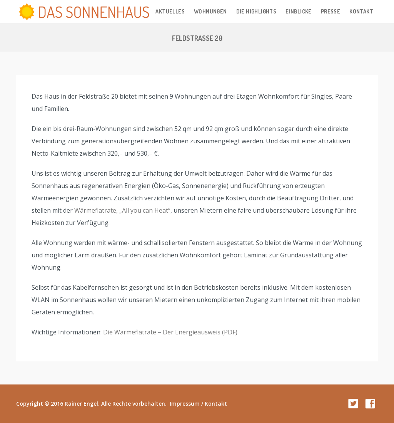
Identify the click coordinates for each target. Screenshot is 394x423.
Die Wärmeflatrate (129, 332)
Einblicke (298, 11)
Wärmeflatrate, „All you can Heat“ (122, 210)
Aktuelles (170, 11)
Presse (330, 11)
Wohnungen (210, 11)
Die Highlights (256, 11)
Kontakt (361, 11)
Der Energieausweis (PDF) (200, 332)
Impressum (185, 403)
